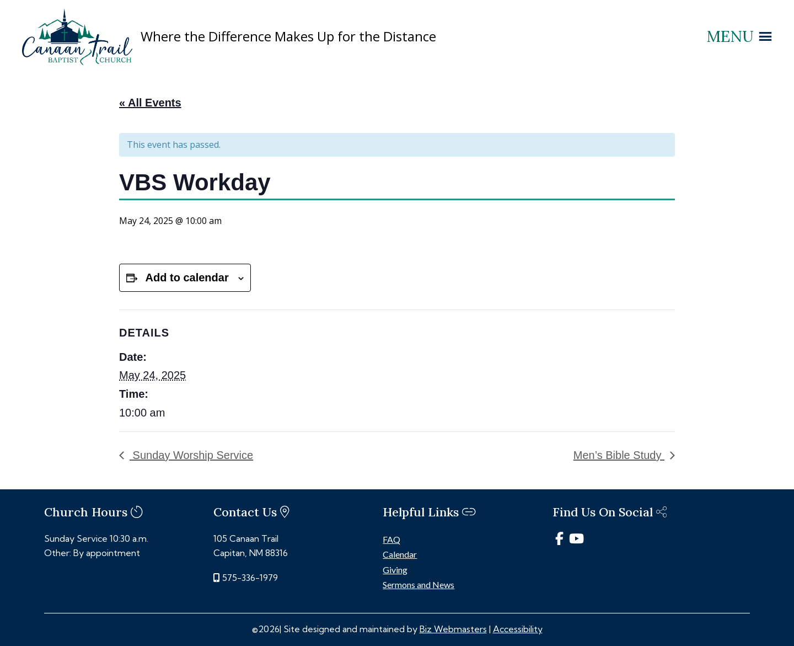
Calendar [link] (400, 554)
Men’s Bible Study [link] (618, 455)
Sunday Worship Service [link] (191, 455)
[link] (77, 62)
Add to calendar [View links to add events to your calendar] (187, 277)
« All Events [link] (150, 103)
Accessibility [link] (518, 628)
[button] (730, 36)
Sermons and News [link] (418, 584)
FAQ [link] (391, 539)
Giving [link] (395, 569)
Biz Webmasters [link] (453, 628)
